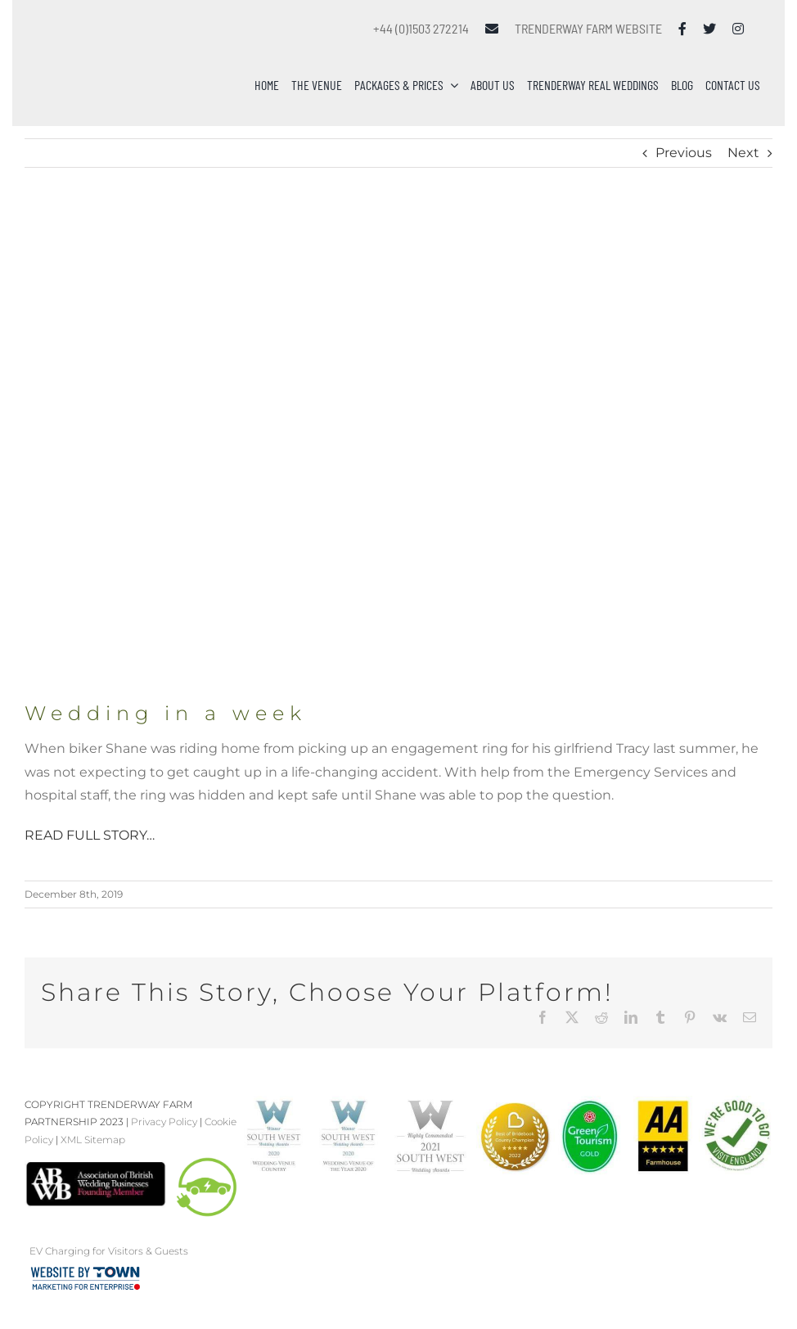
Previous (683, 152)
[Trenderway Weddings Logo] (108, 36)
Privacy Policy (164, 1121)
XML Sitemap (93, 1139)
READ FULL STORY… (90, 835)
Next (743, 152)
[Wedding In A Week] (398, 451)
